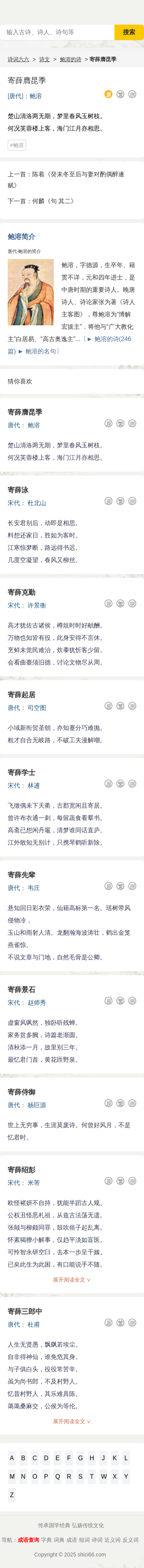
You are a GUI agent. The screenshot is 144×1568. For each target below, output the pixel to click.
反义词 (130, 1540)
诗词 (97, 1540)
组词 (84, 1540)
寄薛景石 (21, 990)
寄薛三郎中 (25, 1311)
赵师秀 (37, 1002)
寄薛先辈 (21, 875)
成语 (71, 1540)
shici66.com (92, 1554)
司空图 (37, 708)
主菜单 (138, 11)
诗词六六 (18, 59)
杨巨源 (37, 1105)
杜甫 (34, 1324)
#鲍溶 (17, 145)
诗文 (44, 59)
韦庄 (34, 888)
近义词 (112, 1540)
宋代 (14, 503)
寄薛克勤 (21, 592)
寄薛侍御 (21, 1092)
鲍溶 (36, 96)
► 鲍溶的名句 (37, 351)
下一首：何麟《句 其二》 (42, 201)
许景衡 (37, 605)
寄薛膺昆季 (25, 412)
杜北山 (37, 503)
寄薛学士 (21, 772)
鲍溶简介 (21, 237)
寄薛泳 (18, 490)
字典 (46, 1540)
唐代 (15, 96)
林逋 (34, 785)
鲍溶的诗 (70, 59)
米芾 (34, 1183)
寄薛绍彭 (21, 1170)
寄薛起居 (21, 695)
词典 (59, 1540)
